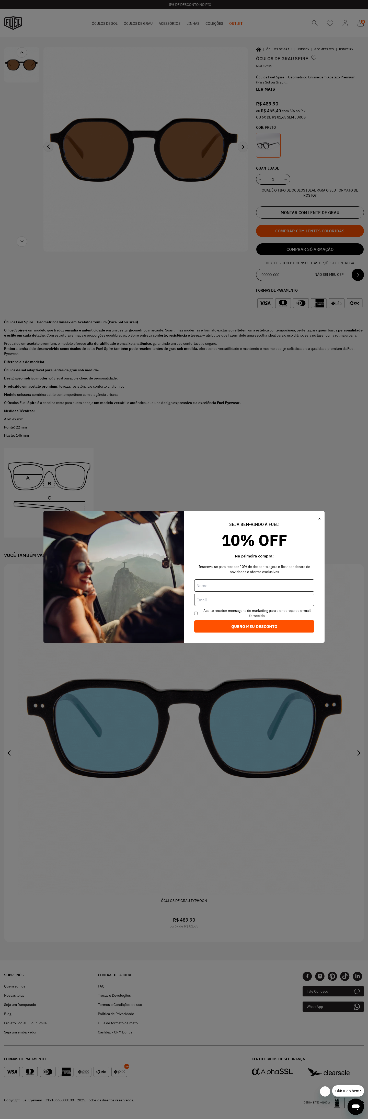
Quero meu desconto (254, 626)
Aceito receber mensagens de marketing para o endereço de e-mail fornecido (257, 613)
